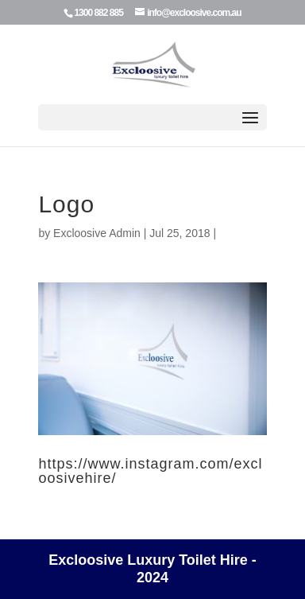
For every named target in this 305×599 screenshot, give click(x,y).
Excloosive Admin (97, 233)
